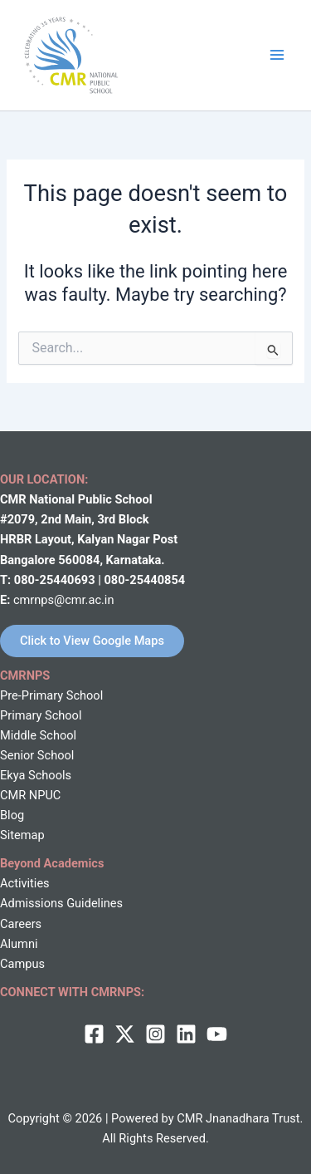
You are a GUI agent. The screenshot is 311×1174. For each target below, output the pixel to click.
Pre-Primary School (51, 695)
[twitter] (124, 1034)
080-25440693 (56, 579)
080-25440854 (144, 579)
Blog (12, 815)
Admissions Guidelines (61, 903)
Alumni (18, 943)
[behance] (217, 1034)
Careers (20, 923)
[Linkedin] (186, 1034)
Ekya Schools (35, 775)
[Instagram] (155, 1034)
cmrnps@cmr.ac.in (63, 599)
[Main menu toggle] (277, 54)
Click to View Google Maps (92, 640)
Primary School (40, 715)
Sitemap (22, 835)
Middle (18, 735)
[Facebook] (94, 1034)
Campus (22, 963)
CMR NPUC (30, 795)
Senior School (37, 755)
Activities (25, 883)
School (56, 735)
